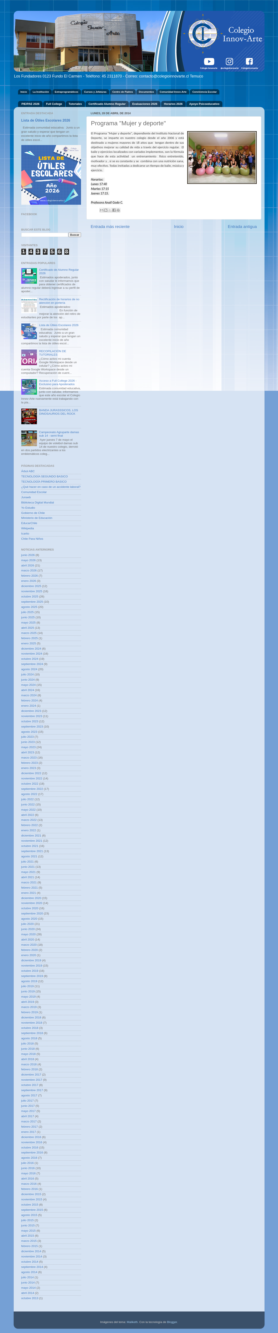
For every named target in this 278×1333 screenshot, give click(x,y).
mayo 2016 (28, 1173)
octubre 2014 (29, 1261)
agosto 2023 (29, 731)
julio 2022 (27, 799)
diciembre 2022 (31, 773)
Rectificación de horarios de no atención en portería (59, 301)
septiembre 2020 (32, 913)
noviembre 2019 (31, 965)
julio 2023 (27, 736)
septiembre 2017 (32, 1090)
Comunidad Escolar (34, 492)
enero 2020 (28, 955)
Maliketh (132, 1322)
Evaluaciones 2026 (144, 104)
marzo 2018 (29, 1064)
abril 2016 (27, 1178)
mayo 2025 (28, 622)
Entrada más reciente (110, 226)
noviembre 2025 (31, 591)
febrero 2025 (29, 638)
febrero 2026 (29, 575)
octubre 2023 (29, 721)
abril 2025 (27, 627)
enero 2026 (28, 580)
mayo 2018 (28, 1054)
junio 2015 (28, 1225)
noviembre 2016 (31, 1142)
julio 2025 (27, 612)
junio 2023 (28, 742)
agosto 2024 (29, 669)
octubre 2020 (29, 908)
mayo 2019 (28, 996)
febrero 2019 (29, 1012)
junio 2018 (28, 1048)
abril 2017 (27, 1116)
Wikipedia (27, 528)
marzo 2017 (29, 1121)
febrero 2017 (29, 1126)
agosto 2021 (29, 856)
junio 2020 (28, 929)
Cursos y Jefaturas (95, 92)
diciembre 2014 (31, 1251)
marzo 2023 (29, 757)
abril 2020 (27, 939)
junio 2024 (28, 679)
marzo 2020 (29, 944)
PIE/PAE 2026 (31, 104)
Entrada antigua (242, 226)
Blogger (172, 1322)
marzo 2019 (29, 1007)
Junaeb (26, 497)
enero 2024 (28, 705)
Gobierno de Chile (33, 513)
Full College (54, 104)
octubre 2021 (29, 846)
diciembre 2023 (31, 711)
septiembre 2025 (32, 601)
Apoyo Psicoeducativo (204, 104)
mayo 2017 (28, 1111)
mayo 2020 (28, 934)
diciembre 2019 (31, 960)
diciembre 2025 (31, 586)
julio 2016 (27, 1163)
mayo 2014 (28, 1287)
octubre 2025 (29, 596)
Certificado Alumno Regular (107, 104)
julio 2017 (27, 1100)
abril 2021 (27, 877)
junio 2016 (28, 1168)
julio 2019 (27, 986)
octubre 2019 (29, 970)
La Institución (41, 92)
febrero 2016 (29, 1189)
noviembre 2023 (31, 716)
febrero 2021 (29, 887)
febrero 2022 (29, 825)
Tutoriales (75, 104)
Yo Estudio (28, 507)
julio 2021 (27, 861)
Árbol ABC (28, 471)
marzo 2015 (29, 1240)
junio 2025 (28, 617)
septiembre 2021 (32, 851)
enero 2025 (28, 643)
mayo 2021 (28, 872)
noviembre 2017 (31, 1079)
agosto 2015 (29, 1215)
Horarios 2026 (173, 104)
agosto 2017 (29, 1095)
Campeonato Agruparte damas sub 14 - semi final (59, 434)
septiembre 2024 (32, 664)
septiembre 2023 (32, 726)
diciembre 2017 (31, 1074)
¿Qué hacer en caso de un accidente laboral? (51, 486)
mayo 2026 (28, 560)
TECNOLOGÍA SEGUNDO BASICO (44, 476)
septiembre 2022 (32, 788)
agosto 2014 (29, 1272)
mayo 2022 (28, 809)
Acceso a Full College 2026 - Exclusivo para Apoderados (58, 382)
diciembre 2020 (31, 898)
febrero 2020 (29, 950)
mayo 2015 (28, 1230)
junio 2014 (28, 1282)
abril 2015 (27, 1235)
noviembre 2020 (31, 903)
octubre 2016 (29, 1147)
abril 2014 (27, 1293)
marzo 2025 (29, 633)
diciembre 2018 (31, 1017)
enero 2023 (28, 768)
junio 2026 (28, 555)
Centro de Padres (122, 92)
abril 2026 (27, 565)
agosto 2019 (29, 981)
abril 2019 (27, 1001)
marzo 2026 (29, 570)
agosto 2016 (29, 1157)
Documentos (146, 92)
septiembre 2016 (32, 1152)
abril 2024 (27, 690)
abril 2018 (27, 1059)
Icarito (25, 533)
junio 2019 (28, 991)
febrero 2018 (29, 1069)
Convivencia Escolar (204, 92)
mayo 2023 (28, 747)
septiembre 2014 (32, 1267)
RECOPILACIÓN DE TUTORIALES (52, 353)
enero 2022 (28, 830)
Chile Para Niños (32, 538)
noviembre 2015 (31, 1199)
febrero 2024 (29, 700)
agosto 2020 (29, 918)
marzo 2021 (29, 882)
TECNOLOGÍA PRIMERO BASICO (44, 481)
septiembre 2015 (32, 1209)
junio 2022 (28, 804)
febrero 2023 (29, 762)
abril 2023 (27, 752)
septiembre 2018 (32, 1033)
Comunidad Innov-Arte (173, 92)
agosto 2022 (29, 794)
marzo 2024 (29, 695)
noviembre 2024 (31, 653)
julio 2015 (27, 1220)
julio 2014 (27, 1277)
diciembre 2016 (31, 1137)
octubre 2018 (29, 1027)
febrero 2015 (29, 1246)
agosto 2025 (29, 607)
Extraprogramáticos (66, 92)
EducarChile (29, 523)
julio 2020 (27, 924)
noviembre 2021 (31, 840)
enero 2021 (28, 892)
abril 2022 (27, 815)
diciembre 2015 (31, 1194)
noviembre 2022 (31, 778)
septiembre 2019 (32, 976)
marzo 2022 (29, 820)
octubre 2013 (29, 1298)
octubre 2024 (29, 658)
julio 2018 (27, 1043)
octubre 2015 (29, 1204)
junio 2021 (28, 866)
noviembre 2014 (31, 1256)
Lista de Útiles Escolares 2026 (45, 120)
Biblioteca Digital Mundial (37, 502)
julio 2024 (27, 674)
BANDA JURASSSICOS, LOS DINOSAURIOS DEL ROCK (58, 412)
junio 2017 (28, 1105)
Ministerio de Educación (36, 518)
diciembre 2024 (31, 648)
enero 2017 (28, 1131)
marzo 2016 (29, 1183)
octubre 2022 (29, 783)
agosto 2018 (29, 1038)
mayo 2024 (28, 684)
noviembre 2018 (31, 1022)
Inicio (23, 92)
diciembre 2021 (31, 835)
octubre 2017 (29, 1085)
